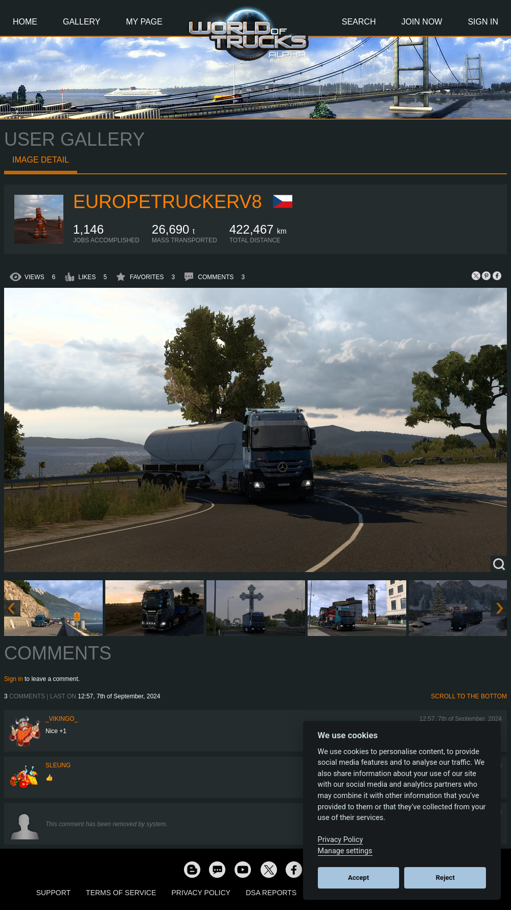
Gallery (82, 21)
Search (359, 21)
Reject (445, 877)
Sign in (13, 678)
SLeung (58, 765)
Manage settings (345, 851)
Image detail (40, 159)
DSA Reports (271, 893)
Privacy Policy (201, 893)
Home (25, 21)
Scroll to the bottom (469, 696)
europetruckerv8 (167, 201)
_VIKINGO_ (61, 718)
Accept (358, 877)
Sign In (483, 21)
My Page (144, 21)
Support (53, 893)
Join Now (421, 21)
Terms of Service (121, 893)
